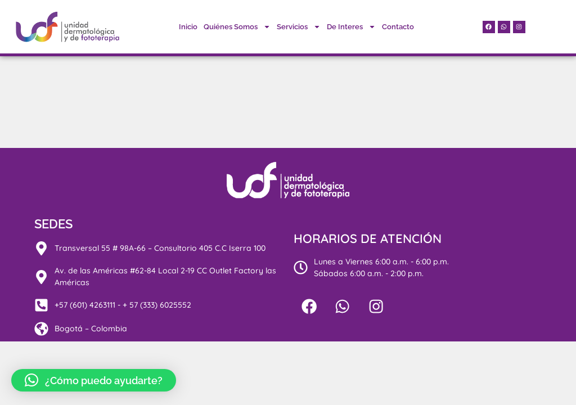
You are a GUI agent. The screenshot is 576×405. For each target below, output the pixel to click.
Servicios (299, 26)
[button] (93, 380)
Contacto (398, 26)
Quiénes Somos (237, 26)
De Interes (351, 26)
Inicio (188, 26)
